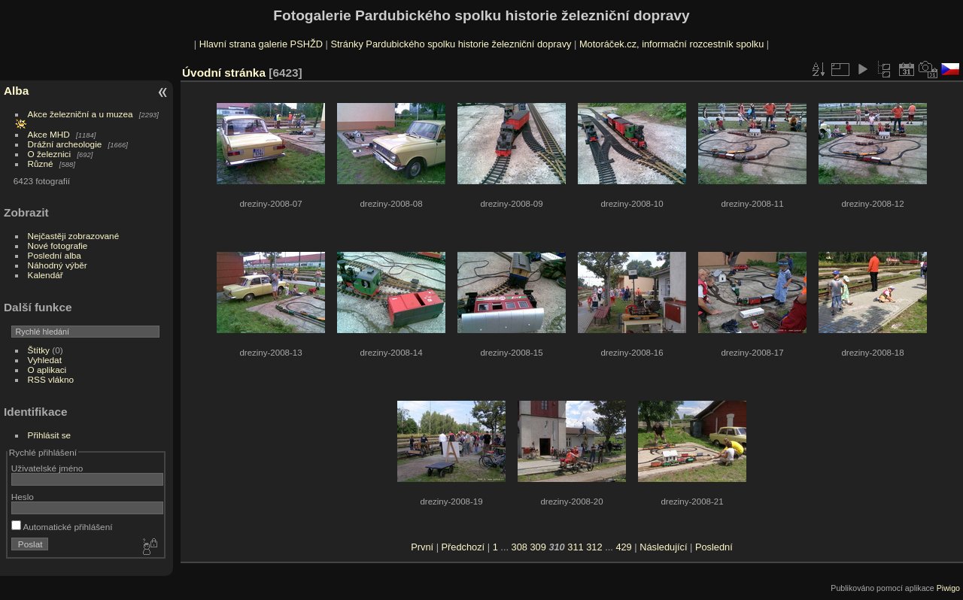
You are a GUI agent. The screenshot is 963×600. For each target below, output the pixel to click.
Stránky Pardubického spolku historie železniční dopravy (450, 44)
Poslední (714, 547)
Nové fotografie (58, 245)
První (422, 547)
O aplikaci (47, 369)
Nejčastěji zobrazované (74, 236)
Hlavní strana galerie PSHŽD (261, 44)
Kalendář (45, 275)
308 (519, 547)
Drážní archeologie (65, 144)
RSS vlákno (51, 379)
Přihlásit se (49, 435)
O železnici (49, 154)
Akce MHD (49, 134)
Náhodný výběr (57, 265)
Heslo (22, 497)
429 (623, 547)
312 (594, 547)
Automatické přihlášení (62, 527)
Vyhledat (45, 360)
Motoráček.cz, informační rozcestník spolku (671, 44)
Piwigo (948, 587)
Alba (16, 90)
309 (537, 547)
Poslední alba (54, 255)
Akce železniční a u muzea (80, 114)
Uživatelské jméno (47, 468)
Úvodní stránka (224, 72)
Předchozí (463, 547)
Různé (40, 163)
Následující (663, 547)
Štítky (39, 350)
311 (575, 547)
